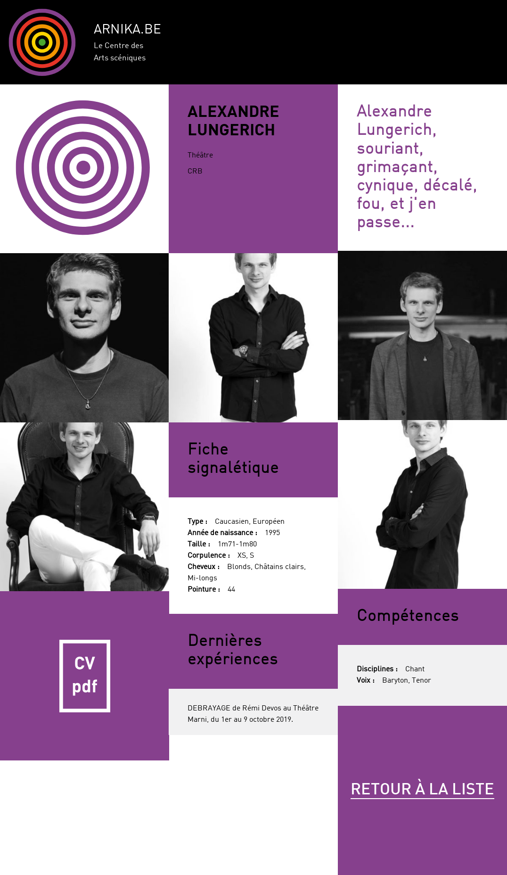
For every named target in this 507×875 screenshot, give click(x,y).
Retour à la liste (422, 790)
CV (84, 675)
